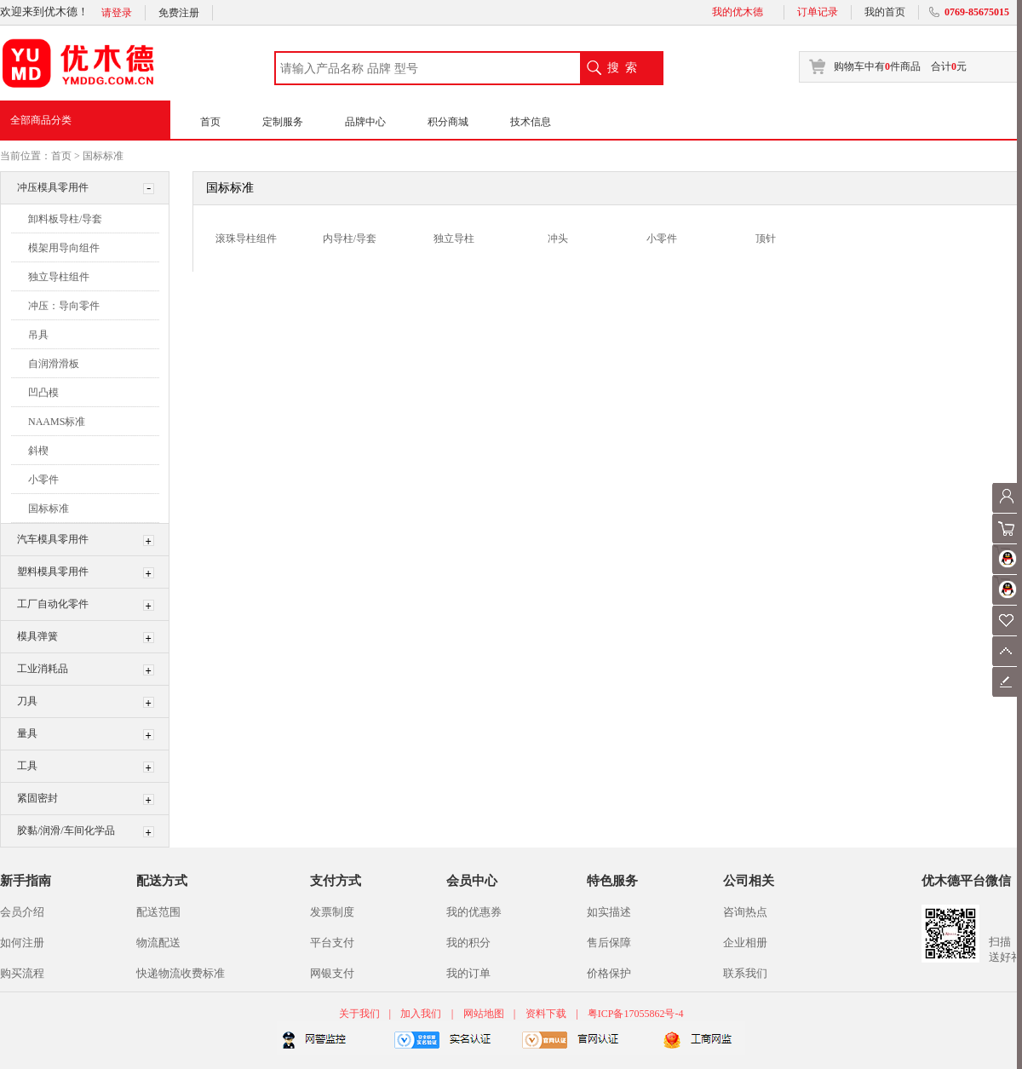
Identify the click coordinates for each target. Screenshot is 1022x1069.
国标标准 (103, 156)
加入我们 (420, 1014)
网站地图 (483, 1014)
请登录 (116, 13)
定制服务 (282, 122)
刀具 (27, 701)
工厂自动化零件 (53, 604)
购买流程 (22, 973)
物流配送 (158, 942)
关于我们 (360, 1014)
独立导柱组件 (58, 277)
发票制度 (332, 911)
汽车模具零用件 (53, 539)
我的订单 (468, 973)
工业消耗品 (42, 669)
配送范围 (158, 911)
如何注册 (22, 942)
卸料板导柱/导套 (65, 219)
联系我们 (745, 973)
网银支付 (332, 973)
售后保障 (609, 942)
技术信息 (530, 122)
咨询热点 (745, 911)
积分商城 (448, 122)
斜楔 (38, 451)
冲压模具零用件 (53, 187)
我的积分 (468, 942)
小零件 (43, 480)
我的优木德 (737, 12)
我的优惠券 (474, 911)
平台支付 (332, 942)
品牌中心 (365, 122)
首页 (210, 122)
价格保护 (609, 973)
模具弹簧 (37, 636)
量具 (27, 733)
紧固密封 (37, 798)
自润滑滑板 (53, 364)
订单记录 (817, 12)
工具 (27, 766)
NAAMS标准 (56, 422)
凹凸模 (43, 393)
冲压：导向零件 (64, 306)
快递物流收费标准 (180, 973)
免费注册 (178, 13)
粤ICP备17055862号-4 (636, 1014)
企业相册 (745, 942)
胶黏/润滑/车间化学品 (66, 830)
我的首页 (884, 12)
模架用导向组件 (64, 248)
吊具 (38, 335)
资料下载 (545, 1014)
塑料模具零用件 (53, 572)
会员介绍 (22, 911)
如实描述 (609, 911)
